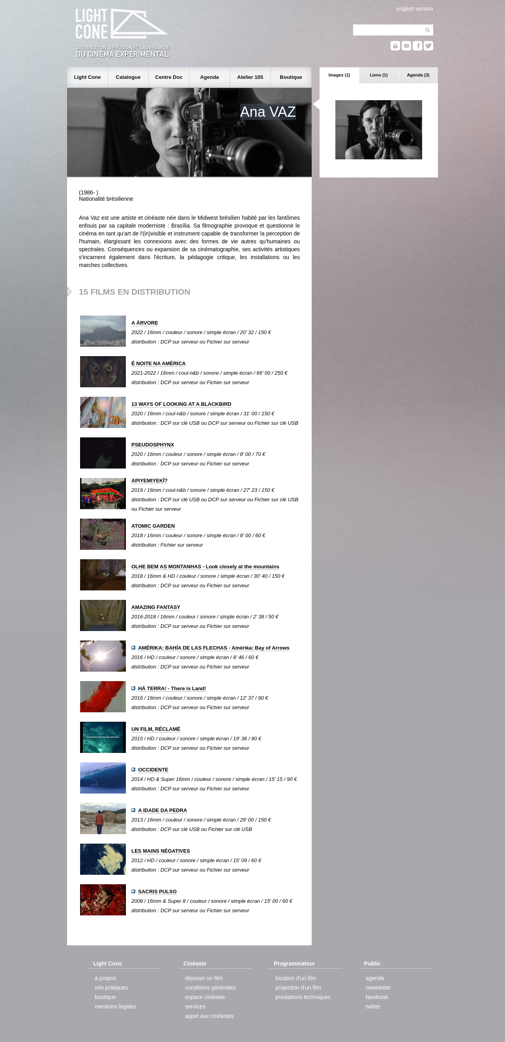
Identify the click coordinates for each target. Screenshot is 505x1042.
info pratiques (111, 987)
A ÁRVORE (144, 323)
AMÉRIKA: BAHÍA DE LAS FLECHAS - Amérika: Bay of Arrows (214, 648)
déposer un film (204, 978)
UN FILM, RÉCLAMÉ (155, 729)
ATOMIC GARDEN (153, 526)
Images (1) (339, 75)
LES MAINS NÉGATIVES (160, 851)
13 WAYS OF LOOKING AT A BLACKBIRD (181, 404)
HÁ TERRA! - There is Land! (172, 688)
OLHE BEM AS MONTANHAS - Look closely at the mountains (205, 567)
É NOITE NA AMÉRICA (158, 363)
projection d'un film (298, 987)
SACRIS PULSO (157, 891)
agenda (375, 978)
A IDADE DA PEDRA (162, 810)
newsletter (378, 987)
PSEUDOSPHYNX (152, 445)
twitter (373, 1006)
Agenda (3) (418, 75)
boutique (105, 997)
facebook (377, 997)
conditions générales (210, 987)
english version (415, 9)
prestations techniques (303, 997)
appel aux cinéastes (209, 1016)
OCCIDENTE (153, 770)
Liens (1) (378, 75)
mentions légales (115, 1006)
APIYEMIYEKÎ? (149, 481)
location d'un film (295, 978)
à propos (105, 978)
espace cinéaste (205, 997)
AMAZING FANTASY (155, 607)
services (195, 1006)
